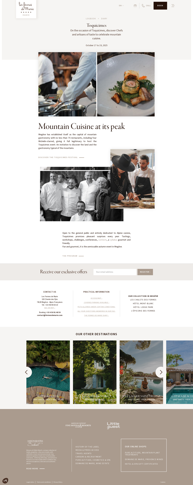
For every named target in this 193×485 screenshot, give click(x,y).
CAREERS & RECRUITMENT (89, 457)
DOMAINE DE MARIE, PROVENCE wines (144, 460)
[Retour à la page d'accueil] (26, 9)
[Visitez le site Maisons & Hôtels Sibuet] (35, 443)
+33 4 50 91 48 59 (53, 312)
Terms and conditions (44, 482)
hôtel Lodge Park (143, 307)
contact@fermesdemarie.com (49, 315)
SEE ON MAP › (49, 308)
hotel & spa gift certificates (141, 464)
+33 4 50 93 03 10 (51, 305)
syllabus (113, 239)
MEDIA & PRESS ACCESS (87, 450)
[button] (121, 5)
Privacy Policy (58, 482)
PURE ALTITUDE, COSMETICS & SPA (93, 460)
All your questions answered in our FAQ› (96, 311)
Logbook (91, 19)
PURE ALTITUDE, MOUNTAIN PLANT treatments (142, 454)
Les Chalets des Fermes (143, 300)
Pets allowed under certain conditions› (96, 307)
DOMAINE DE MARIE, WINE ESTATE (92, 464)
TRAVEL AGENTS (84, 454)
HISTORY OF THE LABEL (87, 447)
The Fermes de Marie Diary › (96, 315)
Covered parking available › (96, 302)
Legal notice (30, 482)
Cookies (162, 482)
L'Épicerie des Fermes (143, 311)
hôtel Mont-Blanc (143, 304)
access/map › (96, 298)
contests (102, 239)
